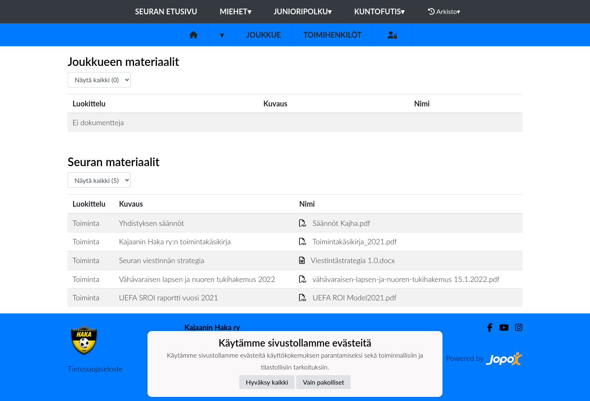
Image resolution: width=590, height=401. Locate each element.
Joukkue (263, 34)
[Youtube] (500, 327)
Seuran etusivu (166, 11)
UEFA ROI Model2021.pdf (347, 297)
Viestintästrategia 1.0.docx (347, 260)
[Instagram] (515, 327)
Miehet (235, 11)
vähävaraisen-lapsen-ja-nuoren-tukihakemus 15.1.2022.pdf (399, 279)
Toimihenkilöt (332, 34)
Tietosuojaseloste (95, 368)
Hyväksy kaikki (267, 382)
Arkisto (444, 11)
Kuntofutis (379, 11)
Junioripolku (303, 11)
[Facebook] (486, 327)
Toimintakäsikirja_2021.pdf (348, 241)
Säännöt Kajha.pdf (334, 223)
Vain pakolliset (323, 382)
